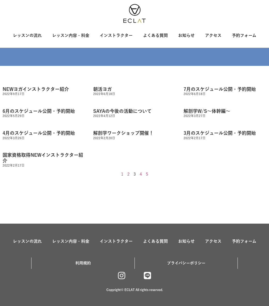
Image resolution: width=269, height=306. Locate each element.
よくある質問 (155, 35)
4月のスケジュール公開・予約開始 (39, 133)
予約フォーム (244, 35)
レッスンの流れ (27, 35)
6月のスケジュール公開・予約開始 (39, 111)
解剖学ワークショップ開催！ (123, 133)
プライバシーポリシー (186, 263)
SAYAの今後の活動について (122, 111)
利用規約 (83, 263)
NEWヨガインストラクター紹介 (36, 89)
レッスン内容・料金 (70, 35)
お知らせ (186, 35)
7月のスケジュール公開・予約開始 (220, 89)
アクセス (213, 35)
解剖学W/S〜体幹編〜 (207, 111)
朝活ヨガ (102, 89)
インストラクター (116, 35)
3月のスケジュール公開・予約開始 (220, 133)
